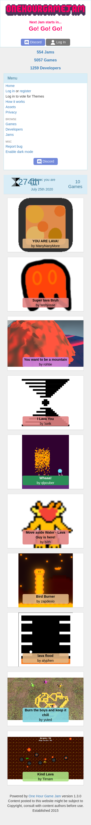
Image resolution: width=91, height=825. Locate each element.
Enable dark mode (19, 152)
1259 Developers (45, 68)
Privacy (11, 112)
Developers (14, 129)
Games (11, 124)
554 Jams (45, 52)
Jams (10, 135)
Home (10, 86)
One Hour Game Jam (45, 796)
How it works (15, 102)
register (25, 91)
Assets (11, 107)
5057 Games (45, 60)
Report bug (14, 146)
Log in (10, 91)
